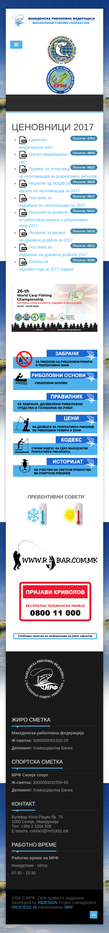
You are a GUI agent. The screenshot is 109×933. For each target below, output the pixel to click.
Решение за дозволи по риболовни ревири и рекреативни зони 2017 (53, 219)
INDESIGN (48, 902)
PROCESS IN (24, 907)
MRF (69, 907)
